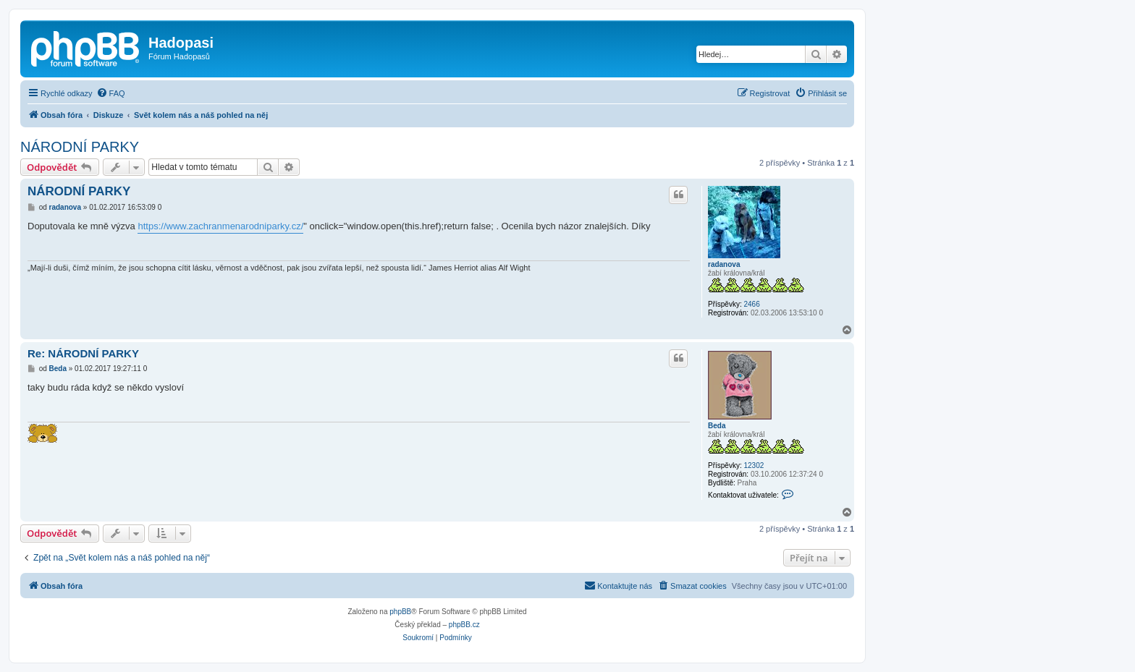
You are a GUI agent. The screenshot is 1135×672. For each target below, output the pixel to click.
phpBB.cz (464, 625)
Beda (716, 426)
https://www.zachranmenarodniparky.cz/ (220, 226)
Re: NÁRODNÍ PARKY (83, 353)
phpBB (400, 612)
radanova (724, 264)
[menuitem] (110, 93)
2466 (751, 304)
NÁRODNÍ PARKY (79, 147)
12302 (753, 465)
